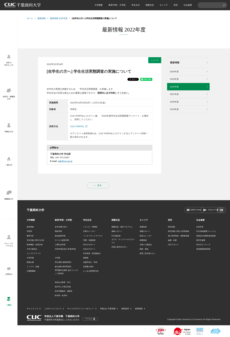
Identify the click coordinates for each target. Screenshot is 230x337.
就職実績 (143, 240)
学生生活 (135, 5)
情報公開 (30, 262)
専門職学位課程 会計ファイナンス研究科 (66, 272)
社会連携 (188, 5)
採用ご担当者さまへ (147, 253)
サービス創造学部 (62, 240)
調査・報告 (144, 249)
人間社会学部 (60, 245)
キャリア (164, 5)
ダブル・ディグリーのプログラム (122, 241)
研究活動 (171, 227)
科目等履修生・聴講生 (63, 291)
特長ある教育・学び (63, 282)
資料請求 (125, 309)
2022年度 (174, 86)
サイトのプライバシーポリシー (80, 309)
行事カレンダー (89, 231)
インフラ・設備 (33, 267)
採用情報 (139, 309)
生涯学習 (199, 227)
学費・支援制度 (89, 240)
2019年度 (174, 109)
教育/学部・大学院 (117, 5)
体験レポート (116, 231)
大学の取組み (32, 249)
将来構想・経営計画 (35, 245)
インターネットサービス (93, 236)
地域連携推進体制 (203, 249)
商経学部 (58, 231)
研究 (176, 5)
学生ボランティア (203, 245)
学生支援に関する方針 (35, 240)
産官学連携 (200, 240)
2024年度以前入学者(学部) (65, 249)
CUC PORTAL (77, 126)
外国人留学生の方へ (119, 247)
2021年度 (174, 94)
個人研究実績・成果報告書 (178, 236)
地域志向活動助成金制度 (206, 236)
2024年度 (174, 71)
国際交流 (150, 5)
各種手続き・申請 (90, 262)
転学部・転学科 (61, 295)
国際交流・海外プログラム (122, 227)
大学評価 (30, 258)
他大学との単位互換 (63, 287)
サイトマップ (32, 309)
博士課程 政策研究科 (63, 262)
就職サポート (145, 231)
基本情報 (30, 227)
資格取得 (143, 227)
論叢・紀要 (172, 240)
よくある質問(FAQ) (90, 271)
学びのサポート (89, 245)
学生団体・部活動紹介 (92, 253)
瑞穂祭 (85, 258)
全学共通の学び (61, 227)
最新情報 (41, 18)
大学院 (57, 258)
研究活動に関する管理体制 (178, 231)
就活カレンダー (146, 236)
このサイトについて (52, 309)
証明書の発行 (88, 267)
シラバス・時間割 (90, 227)
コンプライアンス (34, 253)
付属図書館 (31, 271)
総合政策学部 (60, 236)
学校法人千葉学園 (107, 309)
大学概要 (98, 5)
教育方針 (30, 236)
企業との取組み (146, 245)
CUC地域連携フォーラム (206, 231)
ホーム (30, 18)
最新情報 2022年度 (58, 18)
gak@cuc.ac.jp (65, 161)
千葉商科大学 (35, 210)
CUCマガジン (173, 245)
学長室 (29, 231)
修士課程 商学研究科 (63, 267)
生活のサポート (89, 249)
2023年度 (174, 79)
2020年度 (174, 102)
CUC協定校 (116, 236)
